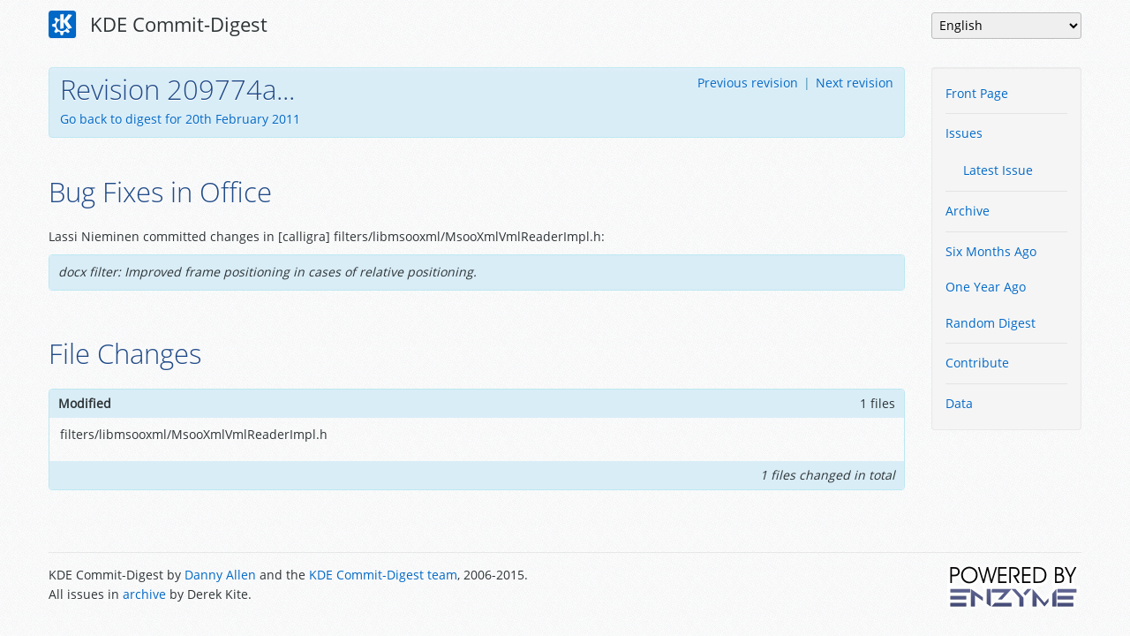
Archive (967, 210)
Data (959, 403)
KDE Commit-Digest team (383, 574)
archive (144, 594)
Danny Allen (220, 574)
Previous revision (747, 82)
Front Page (976, 93)
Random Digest (990, 322)
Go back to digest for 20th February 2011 (180, 118)
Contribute (977, 362)
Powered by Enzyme (1014, 587)
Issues (964, 133)
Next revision (854, 82)
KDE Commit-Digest (158, 25)
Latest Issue (998, 170)
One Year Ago (985, 286)
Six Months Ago (990, 251)
